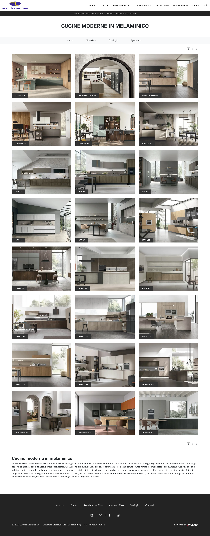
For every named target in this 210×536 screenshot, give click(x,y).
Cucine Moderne (97, 14)
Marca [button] (70, 40)
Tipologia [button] (113, 40)
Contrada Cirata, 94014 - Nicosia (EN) (62, 524)
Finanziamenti (180, 5)
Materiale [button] (91, 40)
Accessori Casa (143, 5)
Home (76, 14)
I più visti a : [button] (137, 40)
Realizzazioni (162, 5)
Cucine (104, 5)
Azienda (92, 5)
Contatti (196, 5)
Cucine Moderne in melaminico (121, 14)
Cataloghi (134, 505)
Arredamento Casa (122, 5)
